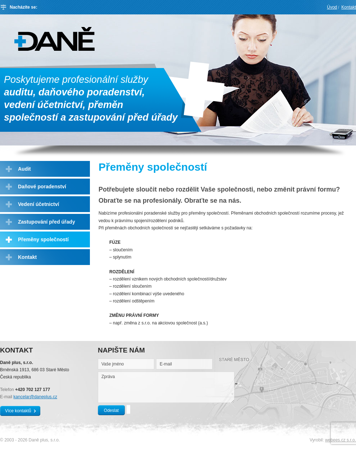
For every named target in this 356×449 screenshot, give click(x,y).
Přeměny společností (43, 239)
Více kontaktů (18, 410)
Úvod (332, 7)
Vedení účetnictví (38, 204)
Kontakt (348, 7)
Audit (24, 169)
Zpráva (166, 387)
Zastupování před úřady (46, 222)
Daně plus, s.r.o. (54, 39)
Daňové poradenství (42, 186)
